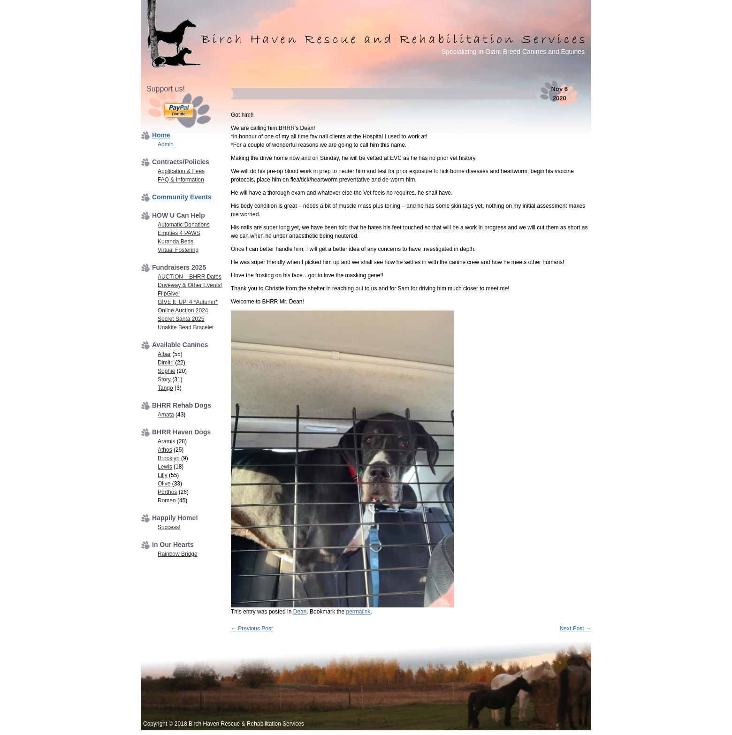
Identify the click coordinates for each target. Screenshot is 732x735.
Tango (165, 388)
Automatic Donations (184, 224)
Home (161, 135)
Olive (164, 483)
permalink (358, 611)
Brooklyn (169, 458)
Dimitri (166, 362)
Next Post (575, 628)
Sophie (166, 371)
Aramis (166, 441)
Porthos (167, 492)
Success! (169, 527)
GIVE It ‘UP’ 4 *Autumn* (188, 302)
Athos (165, 450)
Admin (166, 144)
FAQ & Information (181, 179)
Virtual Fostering (178, 250)
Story (164, 379)
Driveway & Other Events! (190, 285)
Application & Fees (181, 171)
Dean (300, 611)
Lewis (165, 466)
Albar (164, 354)
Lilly (163, 475)
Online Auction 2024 (183, 310)
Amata (166, 414)
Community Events (182, 197)
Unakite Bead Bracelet (186, 327)
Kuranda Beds (175, 241)
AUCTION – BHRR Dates (189, 276)
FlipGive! (169, 293)
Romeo (167, 500)
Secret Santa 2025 (181, 319)
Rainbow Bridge (178, 554)
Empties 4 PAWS (179, 233)
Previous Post (252, 628)
